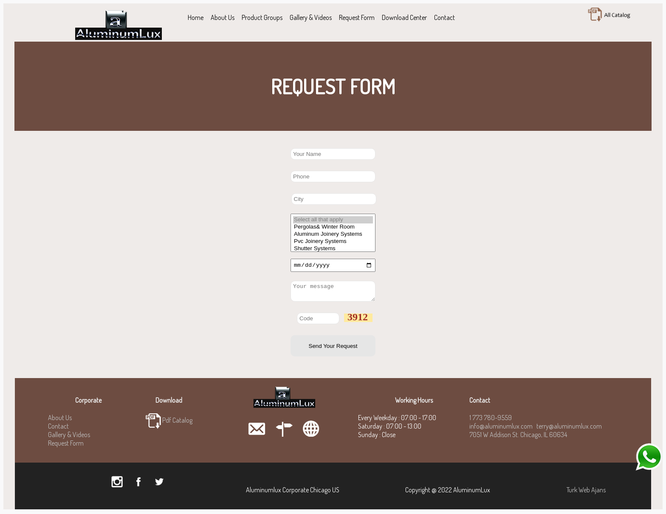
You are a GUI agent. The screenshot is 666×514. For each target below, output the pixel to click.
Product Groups (262, 17)
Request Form (357, 17)
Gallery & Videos (311, 17)
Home (195, 17)
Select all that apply (333, 219)
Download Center (404, 17)
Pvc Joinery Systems (333, 241)
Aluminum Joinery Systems (333, 234)
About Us (222, 17)
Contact (444, 17)
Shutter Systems (333, 248)
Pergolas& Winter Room (333, 227)
